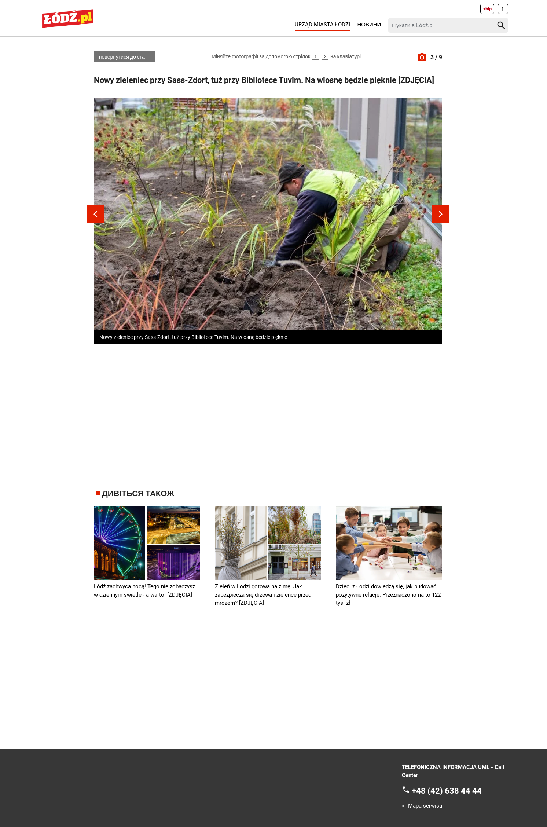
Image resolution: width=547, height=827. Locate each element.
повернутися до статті (124, 57)
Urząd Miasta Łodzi (322, 24)
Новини (369, 24)
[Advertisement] (268, 410)
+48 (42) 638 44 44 (447, 790)
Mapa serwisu (425, 806)
